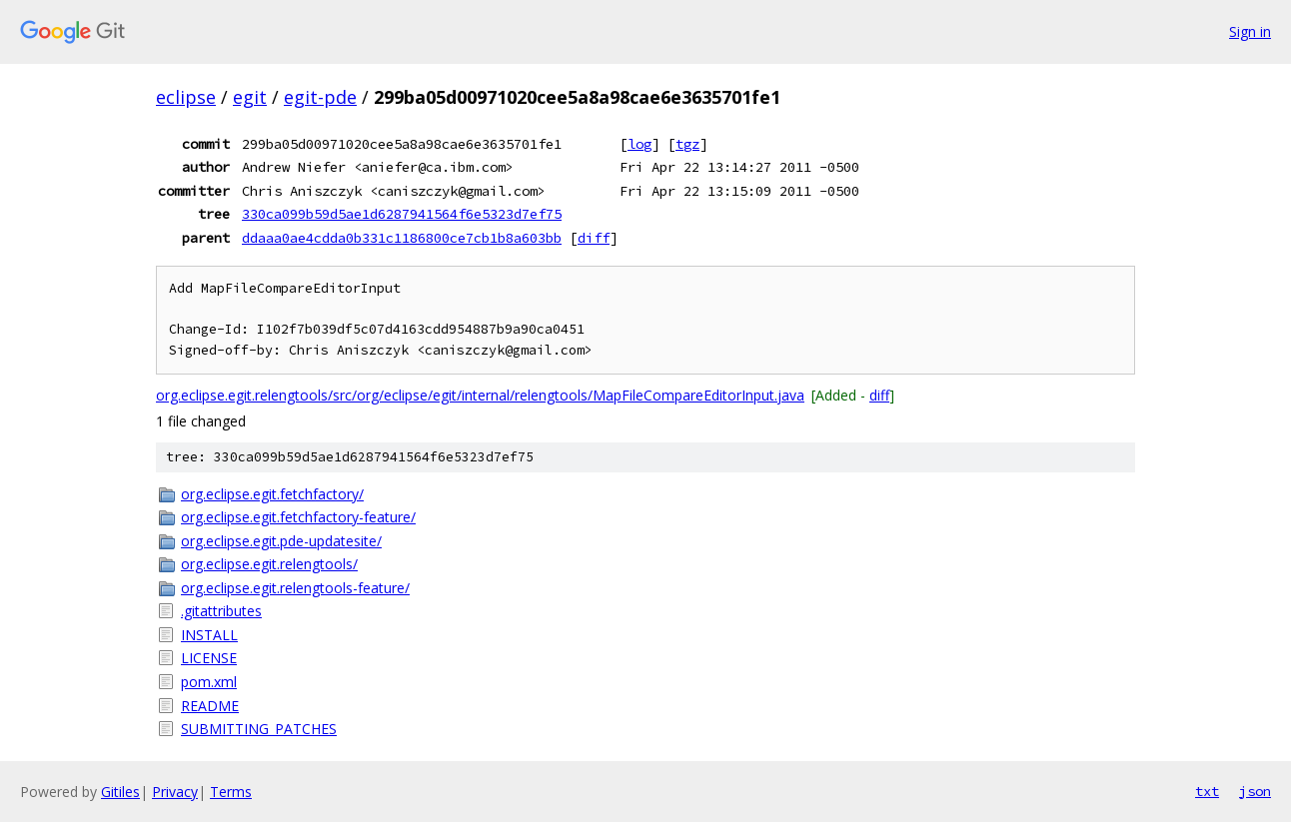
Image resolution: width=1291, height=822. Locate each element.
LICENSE (209, 657)
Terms (231, 791)
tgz (687, 144)
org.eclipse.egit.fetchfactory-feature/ (298, 516)
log (639, 144)
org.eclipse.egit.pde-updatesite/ (281, 540)
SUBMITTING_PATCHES (259, 728)
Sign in (1250, 31)
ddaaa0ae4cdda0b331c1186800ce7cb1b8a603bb (402, 238)
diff (594, 238)
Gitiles (120, 791)
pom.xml (209, 681)
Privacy (175, 791)
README (210, 705)
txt (1207, 791)
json (1255, 791)
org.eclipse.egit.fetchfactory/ (272, 493)
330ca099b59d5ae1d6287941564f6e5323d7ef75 (402, 214)
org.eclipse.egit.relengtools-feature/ (295, 587)
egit (250, 97)
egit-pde (320, 97)
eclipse (186, 97)
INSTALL (209, 634)
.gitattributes (221, 610)
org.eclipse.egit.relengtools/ (269, 563)
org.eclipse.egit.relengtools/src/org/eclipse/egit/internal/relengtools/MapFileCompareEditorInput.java (480, 395)
